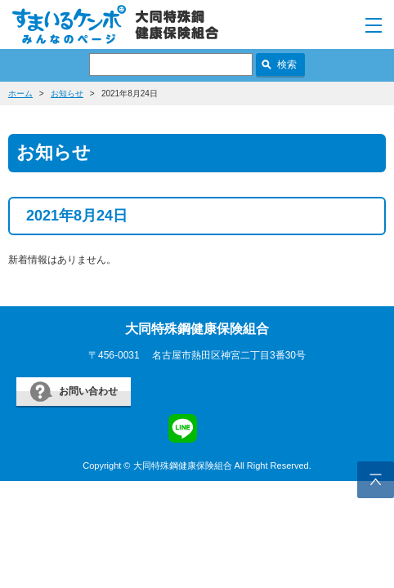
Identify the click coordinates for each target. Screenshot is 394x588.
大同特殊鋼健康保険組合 (197, 329)
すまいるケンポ (115, 24)
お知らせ (67, 93)
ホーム (20, 93)
